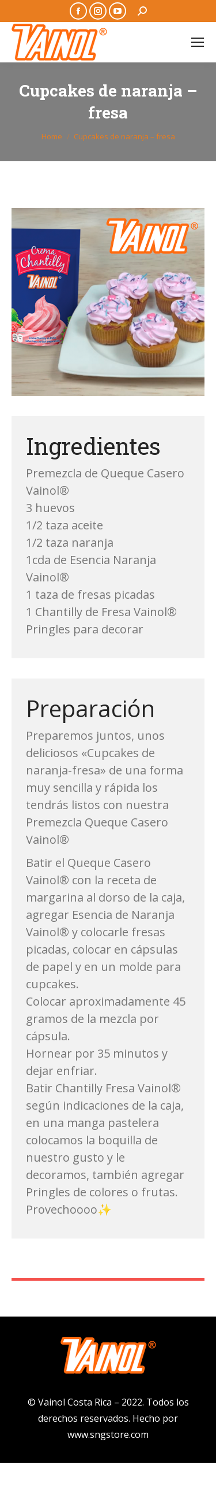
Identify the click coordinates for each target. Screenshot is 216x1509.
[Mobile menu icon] (197, 42)
